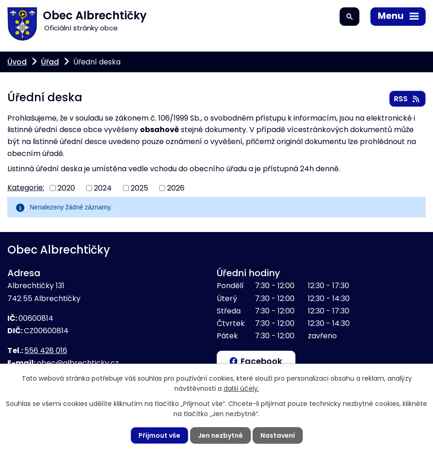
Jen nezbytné (220, 435)
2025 (139, 187)
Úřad (50, 62)
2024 (103, 187)
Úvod (17, 62)
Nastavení (277, 435)
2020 (66, 187)
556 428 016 (45, 350)
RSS (407, 98)
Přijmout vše (159, 435)
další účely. (241, 388)
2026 (176, 187)
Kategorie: (25, 187)
